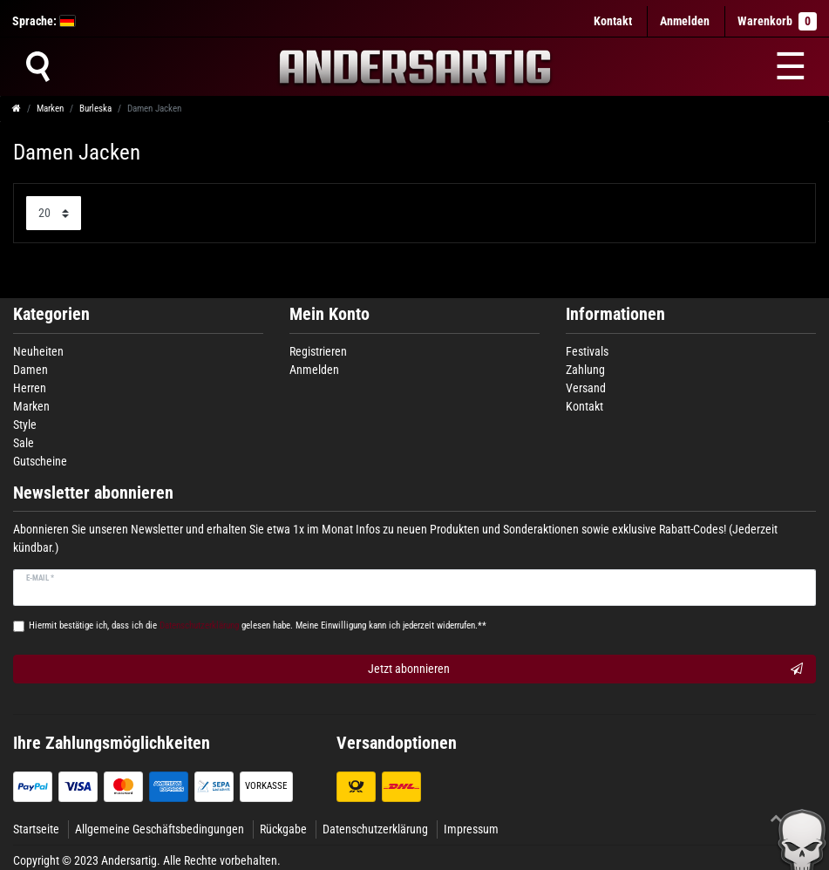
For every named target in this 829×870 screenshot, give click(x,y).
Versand (586, 388)
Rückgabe (283, 829)
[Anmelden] (685, 21)
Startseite (36, 829)
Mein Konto (329, 314)
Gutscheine (40, 461)
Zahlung (585, 370)
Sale (23, 443)
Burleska (95, 108)
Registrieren (318, 351)
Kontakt (613, 21)
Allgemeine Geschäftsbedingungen (159, 829)
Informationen (615, 314)
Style (25, 425)
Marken (50, 108)
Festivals (587, 351)
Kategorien (51, 314)
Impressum (471, 829)
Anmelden (314, 370)
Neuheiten (38, 351)
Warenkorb (777, 21)
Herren (29, 388)
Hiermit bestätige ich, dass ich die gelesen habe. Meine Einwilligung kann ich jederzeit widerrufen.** (257, 625)
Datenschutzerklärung (375, 829)
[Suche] (37, 66)
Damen (30, 370)
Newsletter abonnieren (93, 493)
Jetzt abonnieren (586, 669)
